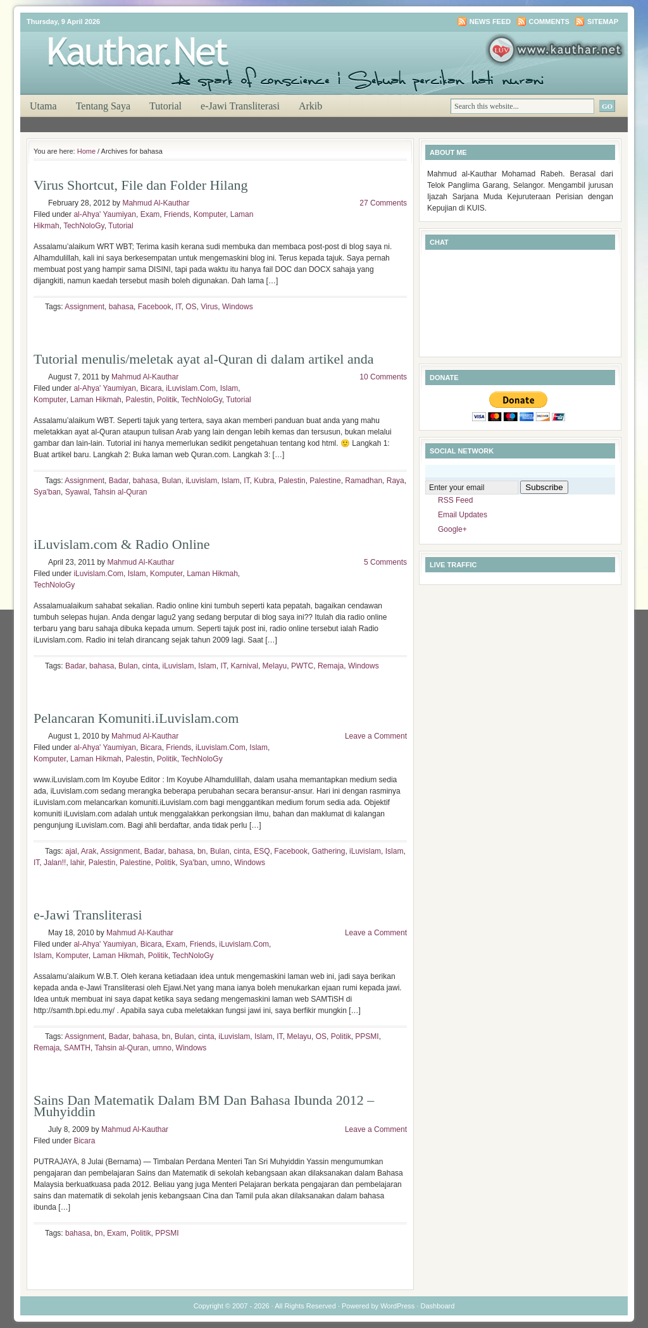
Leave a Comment (376, 736)
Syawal (77, 492)
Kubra (264, 480)
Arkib (310, 106)
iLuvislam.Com (191, 388)
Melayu (275, 665)
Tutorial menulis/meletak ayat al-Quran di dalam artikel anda (203, 359)
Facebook (154, 306)
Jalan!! (55, 862)
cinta (150, 665)
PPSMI (366, 1036)
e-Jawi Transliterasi (240, 106)
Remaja (331, 665)
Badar (118, 480)
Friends (176, 214)
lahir (77, 862)
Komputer (210, 214)
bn (201, 851)
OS (190, 306)
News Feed (490, 21)
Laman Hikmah (96, 399)
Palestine (324, 480)
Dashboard (438, 1306)
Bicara (151, 388)
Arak (89, 851)
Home (86, 151)
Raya (395, 480)
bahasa (121, 306)
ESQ (262, 851)
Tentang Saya (103, 106)
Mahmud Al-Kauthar (155, 203)
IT (178, 306)
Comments (549, 21)
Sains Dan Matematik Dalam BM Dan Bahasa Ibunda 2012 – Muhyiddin (204, 1105)
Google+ (452, 529)
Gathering (329, 851)
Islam (229, 388)
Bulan (172, 480)
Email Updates (462, 514)
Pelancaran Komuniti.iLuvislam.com (136, 718)
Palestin (139, 399)
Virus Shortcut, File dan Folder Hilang (140, 185)
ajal (71, 851)
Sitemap (602, 21)
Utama (43, 106)
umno (220, 862)
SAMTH (77, 1047)
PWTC (302, 665)
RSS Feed (455, 500)
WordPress (397, 1306)
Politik (167, 399)
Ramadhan (363, 480)
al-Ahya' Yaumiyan (104, 214)
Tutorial (165, 106)
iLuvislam (201, 480)
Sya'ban (47, 492)
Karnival (244, 665)
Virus (209, 306)
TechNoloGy (83, 225)
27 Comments (383, 203)
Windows (237, 306)
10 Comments (383, 376)
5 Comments (385, 562)
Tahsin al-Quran (120, 492)
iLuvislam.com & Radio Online (122, 544)
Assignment (84, 306)
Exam (150, 214)
